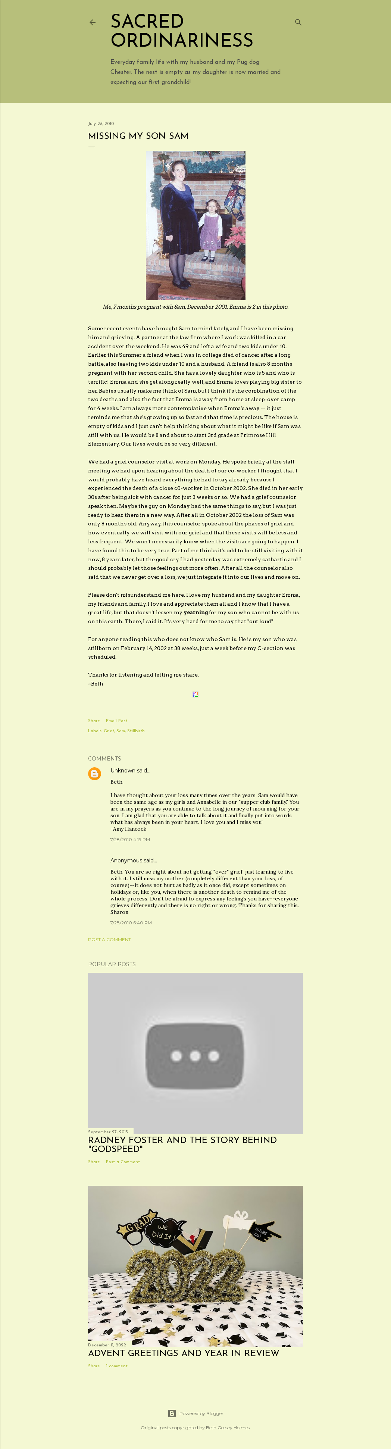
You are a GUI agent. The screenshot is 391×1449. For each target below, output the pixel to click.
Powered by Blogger (195, 1413)
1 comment (117, 1366)
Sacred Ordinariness (182, 32)
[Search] (298, 20)
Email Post (116, 721)
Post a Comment (109, 939)
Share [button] (94, 721)
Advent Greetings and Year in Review (183, 1353)
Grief (109, 731)
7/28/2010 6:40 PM (131, 922)
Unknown (122, 770)
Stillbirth (136, 731)
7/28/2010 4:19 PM (130, 839)
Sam (120, 731)
